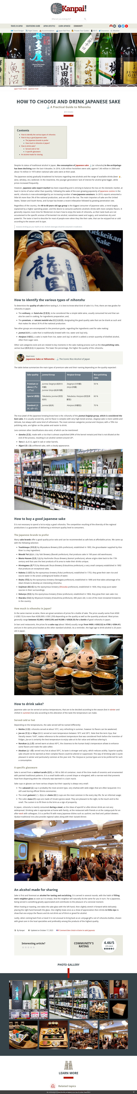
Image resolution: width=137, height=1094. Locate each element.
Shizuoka (64, 586)
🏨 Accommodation (46, 30)
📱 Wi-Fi (94, 30)
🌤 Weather (115, 30)
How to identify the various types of (38, 134)
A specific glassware (33, 151)
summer (26, 713)
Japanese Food (33, 89)
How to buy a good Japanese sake (34, 137)
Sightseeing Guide (33, 26)
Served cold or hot (32, 149)
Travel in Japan (17, 26)
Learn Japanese (64, 26)
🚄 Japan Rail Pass (63, 30)
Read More (87, 1092)
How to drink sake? (28, 146)
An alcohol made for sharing (31, 154)
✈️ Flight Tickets (31, 30)
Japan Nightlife (63, 1072)
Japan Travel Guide (20, 89)
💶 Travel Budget (17, 30)
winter (113, 709)
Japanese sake (82, 165)
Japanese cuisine (107, 191)
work (21, 813)
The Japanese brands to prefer (36, 140)
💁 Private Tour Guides (80, 30)
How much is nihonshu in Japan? (37, 143)
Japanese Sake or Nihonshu (40, 359)
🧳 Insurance (104, 30)
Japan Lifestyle (49, 26)
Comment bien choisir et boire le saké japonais (77, 930)
